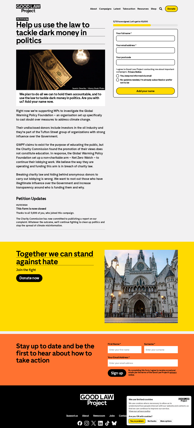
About (93, 8)
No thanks (152, 421)
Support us (72, 415)
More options (166, 421)
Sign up (117, 373)
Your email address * (126, 45)
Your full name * (123, 33)
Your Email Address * (119, 357)
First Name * (114, 344)
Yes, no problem (137, 421)
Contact (123, 415)
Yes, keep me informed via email (136, 75)
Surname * (149, 344)
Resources (142, 8)
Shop (153, 8)
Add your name (145, 91)
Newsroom (99, 415)
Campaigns (105, 8)
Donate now (29, 278)
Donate (171, 8)
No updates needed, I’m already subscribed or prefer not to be (146, 81)
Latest (117, 8)
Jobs (112, 415)
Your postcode (123, 57)
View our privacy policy (139, 411)
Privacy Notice (134, 72)
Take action (129, 8)
